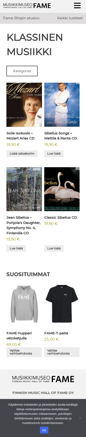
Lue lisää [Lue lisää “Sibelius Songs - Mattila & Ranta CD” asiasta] (54, 153)
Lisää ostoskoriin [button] (22, 153)
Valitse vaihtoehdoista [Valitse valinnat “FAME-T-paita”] (58, 352)
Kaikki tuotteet (70, 18)
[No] (80, 418)
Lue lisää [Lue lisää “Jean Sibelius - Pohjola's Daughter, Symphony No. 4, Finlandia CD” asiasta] (16, 248)
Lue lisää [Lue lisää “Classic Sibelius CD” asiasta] (54, 248)
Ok (44, 430)
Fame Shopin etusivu (21, 18)
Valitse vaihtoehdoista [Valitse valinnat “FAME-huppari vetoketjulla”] (21, 352)
